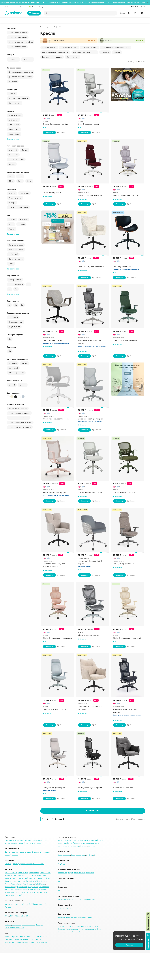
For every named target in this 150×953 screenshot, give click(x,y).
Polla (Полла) (40, 884)
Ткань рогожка (88, 843)
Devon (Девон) (17, 878)
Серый (25, 942)
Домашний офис (52, 27)
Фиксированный (15, 280)
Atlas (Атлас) (14, 125)
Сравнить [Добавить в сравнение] (61, 132)
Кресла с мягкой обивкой (19, 418)
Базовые (12, 94)
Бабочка (12, 193)
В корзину (49, 132)
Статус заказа (120, 7)
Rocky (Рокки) (33, 887)
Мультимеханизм (15, 198)
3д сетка (91, 846)
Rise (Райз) (23, 887)
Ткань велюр (74, 846)
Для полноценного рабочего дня (21, 72)
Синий (31, 942)
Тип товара (12, 28)
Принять (129, 945)
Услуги (42, 7)
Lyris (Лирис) (37, 881)
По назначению (14, 68)
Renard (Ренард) (11, 887)
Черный (37, 942)
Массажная (13, 317)
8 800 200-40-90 (137, 7)
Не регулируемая (15, 322)
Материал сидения (15, 241)
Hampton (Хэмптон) (12, 881)
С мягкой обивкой (49, 48)
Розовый (18, 942)
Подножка (11, 347)
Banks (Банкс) (14, 129)
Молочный (24, 939)
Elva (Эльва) (37, 878)
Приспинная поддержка (18, 313)
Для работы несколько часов (20, 77)
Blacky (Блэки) (14, 134)
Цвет (9, 215)
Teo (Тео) (43, 892)
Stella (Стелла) (33, 892)
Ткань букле (77, 843)
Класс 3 (12, 385)
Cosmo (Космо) (35, 875)
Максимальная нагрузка (18, 172)
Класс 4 (22, 385)
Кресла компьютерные (18, 32)
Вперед (58, 819)
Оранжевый (33, 939)
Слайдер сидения (15, 334)
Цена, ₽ (10, 54)
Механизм (11, 189)
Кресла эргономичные (18, 37)
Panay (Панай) (16, 884)
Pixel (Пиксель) (28, 884)
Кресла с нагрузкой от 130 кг (20, 422)
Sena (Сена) (28, 890)
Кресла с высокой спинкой (19, 413)
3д (9, 289)
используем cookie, (129, 935)
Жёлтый (12, 229)
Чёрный (74, 917)
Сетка (11, 264)
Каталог (34, 13)
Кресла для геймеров (17, 47)
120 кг (20, 176)
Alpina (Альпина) (15, 115)
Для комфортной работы (18, 98)
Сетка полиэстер (16, 259)
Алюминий (13, 150)
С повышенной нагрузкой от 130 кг (115, 48)
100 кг (11, 176)
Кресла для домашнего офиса (21, 42)
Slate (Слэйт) (10, 892)
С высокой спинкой (89, 48)
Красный (8, 939)
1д (9, 305)
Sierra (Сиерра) (40, 890)
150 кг (29, 181)
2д (28, 284)
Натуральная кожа (16, 245)
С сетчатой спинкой (69, 48)
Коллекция (12, 89)
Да (10, 339)
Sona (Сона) (21, 892)
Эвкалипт (45, 942)
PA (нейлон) (13, 155)
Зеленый (43, 936)
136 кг (20, 181)
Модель (10, 111)
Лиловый (15, 939)
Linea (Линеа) (26, 881)
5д (95, 855)
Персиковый (9, 942)
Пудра (41, 939)
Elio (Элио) (28, 878)
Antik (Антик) (13, 120)
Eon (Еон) (46, 878)
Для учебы (13, 81)
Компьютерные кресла (18, 408)
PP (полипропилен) (16, 159)
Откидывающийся (16, 284)
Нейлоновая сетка (16, 250)
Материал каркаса (15, 146)
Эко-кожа (83, 846)
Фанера (12, 164)
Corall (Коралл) (22, 875)
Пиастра (12, 203)
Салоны (22, 7)
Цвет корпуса (13, 393)
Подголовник (13, 301)
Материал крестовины (17, 359)
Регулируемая (14, 327)
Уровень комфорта (15, 404)
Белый (11, 224)
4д (16, 289)
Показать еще (92, 811)
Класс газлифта (14, 381)
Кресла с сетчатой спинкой (20, 427)
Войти (122, 13)
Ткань (67, 846)
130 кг (11, 181)
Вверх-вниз (24, 193)
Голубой (21, 224)
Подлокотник (13, 275)
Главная (43, 27)
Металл (24, 150)
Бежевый (12, 219)
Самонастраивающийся (18, 207)
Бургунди (23, 219)
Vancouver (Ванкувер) (13, 895)
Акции (33, 7)
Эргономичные (15, 103)
